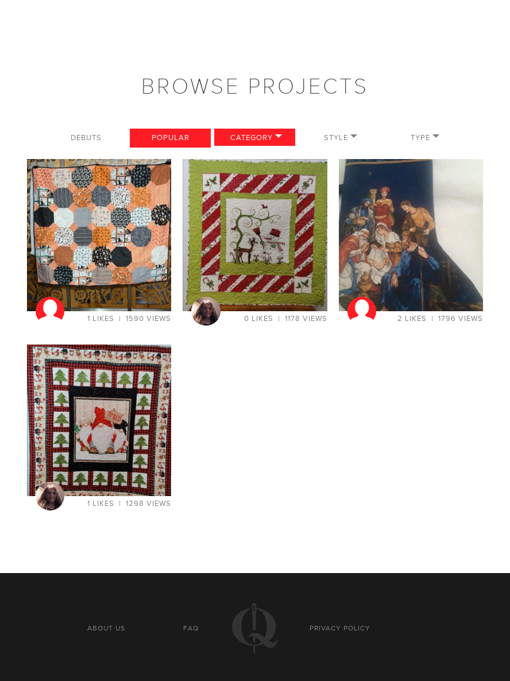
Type (420, 137)
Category (251, 137)
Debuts (86, 137)
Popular (171, 137)
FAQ (191, 628)
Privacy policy (340, 628)
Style (336, 137)
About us (106, 628)
